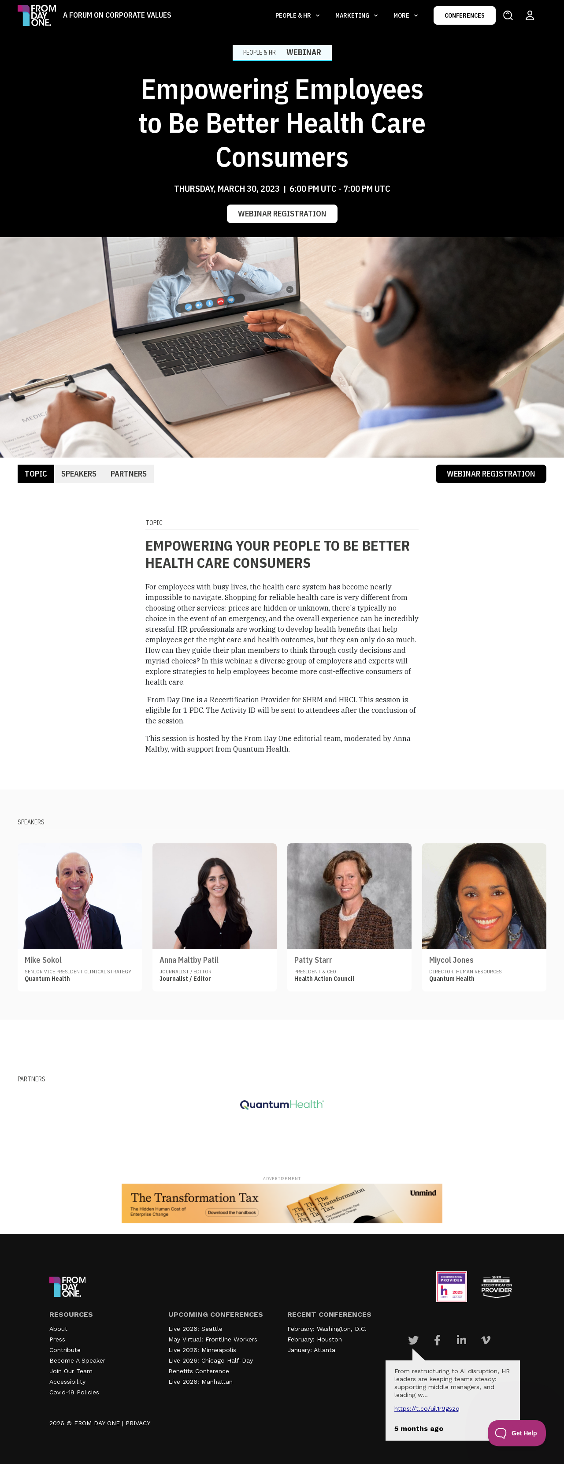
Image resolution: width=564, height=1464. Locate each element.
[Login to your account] (529, 15)
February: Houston (314, 1339)
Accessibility (67, 1381)
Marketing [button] (353, 15)
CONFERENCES (465, 15)
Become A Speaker (77, 1360)
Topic (36, 474)
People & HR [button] (293, 15)
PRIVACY (138, 1423)
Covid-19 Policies (74, 1392)
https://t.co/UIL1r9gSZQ (427, 1408)
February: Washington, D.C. (327, 1328)
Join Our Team (71, 1371)
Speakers (78, 474)
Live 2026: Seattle (195, 1328)
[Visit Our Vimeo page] (485, 1340)
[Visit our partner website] (282, 1105)
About (58, 1328)
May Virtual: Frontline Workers (212, 1339)
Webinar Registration (282, 214)
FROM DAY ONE (97, 1423)
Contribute (65, 1349)
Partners (129, 474)
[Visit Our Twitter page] (413, 1340)
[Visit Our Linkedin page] (461, 1340)
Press (57, 1339)
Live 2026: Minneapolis (202, 1349)
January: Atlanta (311, 1349)
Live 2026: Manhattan (200, 1381)
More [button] (402, 15)
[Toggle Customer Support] (517, 1433)
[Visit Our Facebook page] (437, 1340)
